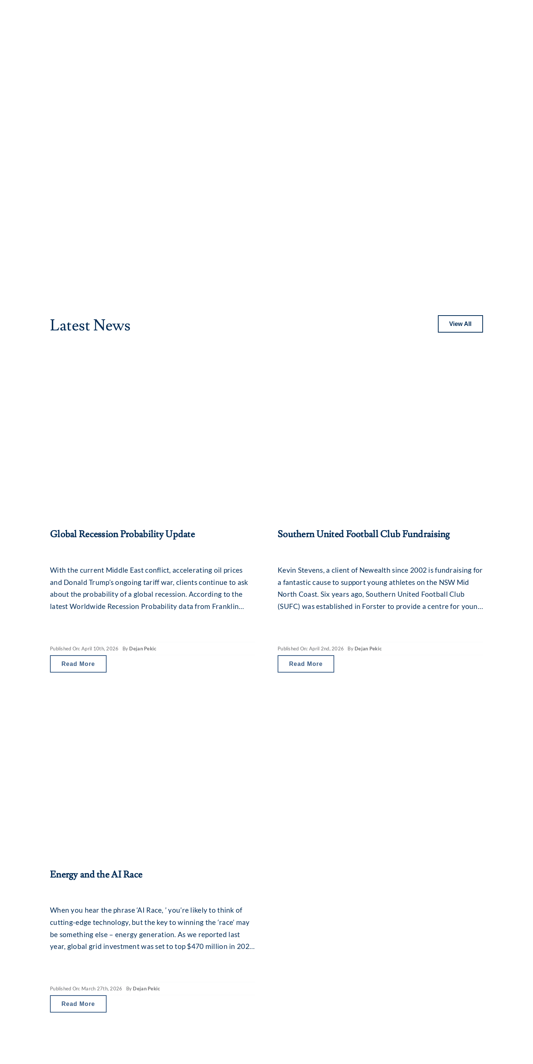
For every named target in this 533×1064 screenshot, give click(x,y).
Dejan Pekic (142, 648)
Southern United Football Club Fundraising (364, 534)
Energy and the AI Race (96, 875)
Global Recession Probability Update (122, 534)
